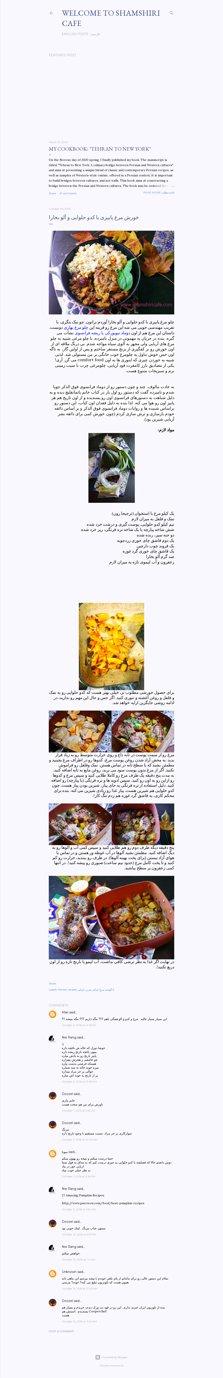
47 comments (68, 193)
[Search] (171, 12)
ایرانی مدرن (91, 989)
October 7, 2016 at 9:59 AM (78, 1110)
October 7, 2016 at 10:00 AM (80, 1139)
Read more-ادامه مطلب (159, 192)
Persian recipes (67, 989)
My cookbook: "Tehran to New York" (100, 148)
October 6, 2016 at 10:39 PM (79, 1081)
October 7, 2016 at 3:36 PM (78, 1176)
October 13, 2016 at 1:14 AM (78, 1259)
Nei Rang (69, 1037)
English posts (75, 34)
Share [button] (52, 193)
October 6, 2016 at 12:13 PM (79, 1025)
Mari (65, 1012)
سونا (65, 1152)
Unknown (69, 1272)
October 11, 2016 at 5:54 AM (79, 1209)
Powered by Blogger (111, 1357)
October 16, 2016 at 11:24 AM (79, 1321)
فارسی (95, 34)
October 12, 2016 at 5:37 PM (79, 1234)
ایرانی (81, 989)
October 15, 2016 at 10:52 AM (79, 1288)
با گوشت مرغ (107, 989)
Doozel (67, 1094)
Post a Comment (61, 1331)
